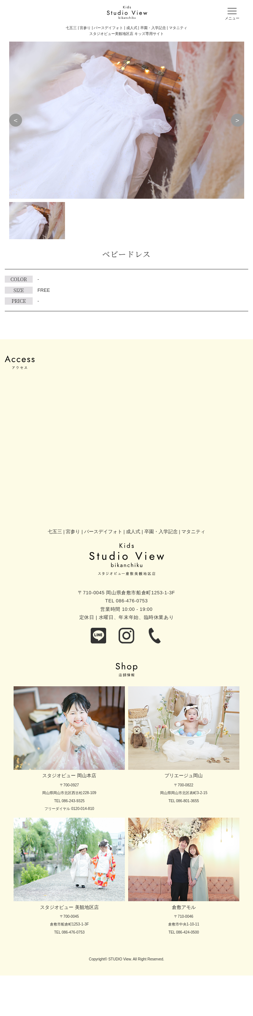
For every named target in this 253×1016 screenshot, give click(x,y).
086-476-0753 (132, 600)
